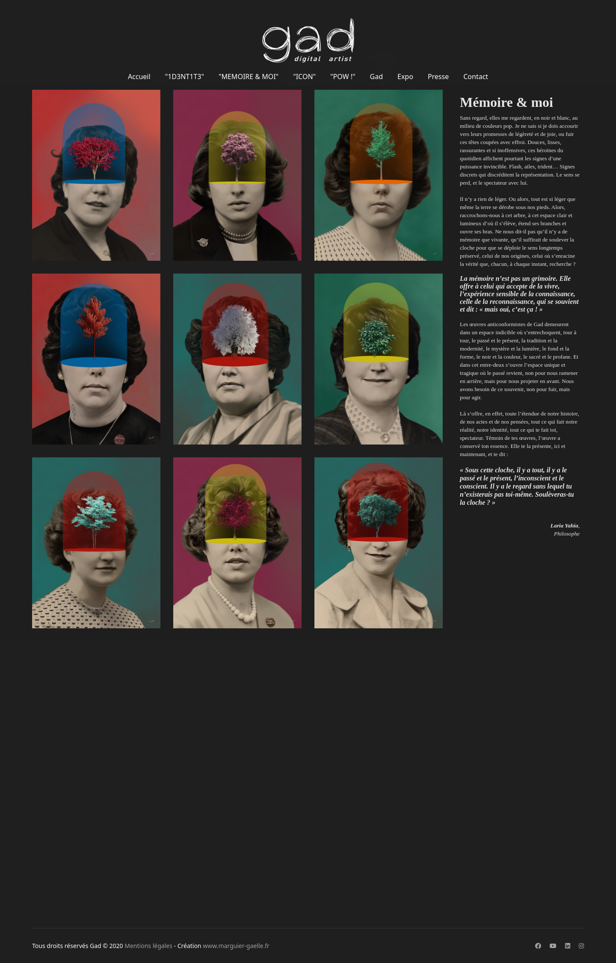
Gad (376, 76)
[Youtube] (553, 946)
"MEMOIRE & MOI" (248, 76)
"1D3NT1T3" (184, 76)
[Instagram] (581, 946)
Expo (405, 76)
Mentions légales (148, 946)
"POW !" (342, 76)
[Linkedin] (567, 946)
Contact (475, 76)
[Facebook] (538, 946)
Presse (438, 76)
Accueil (139, 76)
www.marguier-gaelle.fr (236, 946)
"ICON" (304, 76)
